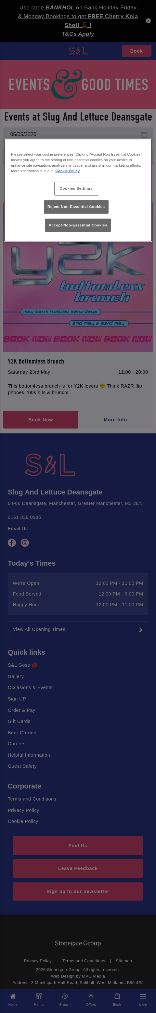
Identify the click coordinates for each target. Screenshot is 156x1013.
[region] (78, 189)
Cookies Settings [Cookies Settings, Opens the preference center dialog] (76, 188)
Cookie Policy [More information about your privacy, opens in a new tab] (68, 171)
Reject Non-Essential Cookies (76, 207)
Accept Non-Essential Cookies (78, 225)
